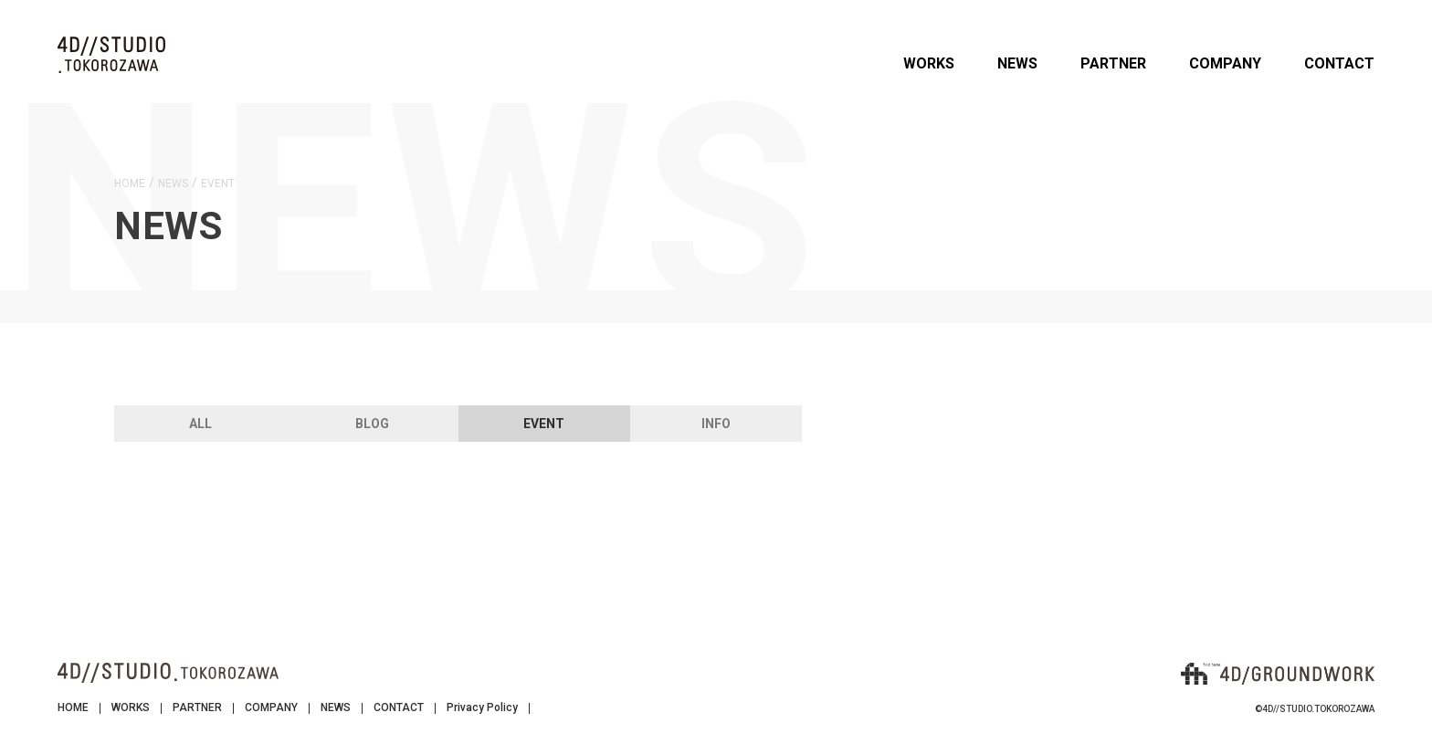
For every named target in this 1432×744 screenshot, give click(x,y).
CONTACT (1339, 63)
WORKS (928, 63)
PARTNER (1113, 63)
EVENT (543, 423)
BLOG (372, 423)
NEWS (1017, 63)
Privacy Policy (482, 707)
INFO (716, 423)
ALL (200, 423)
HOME (73, 707)
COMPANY (1225, 63)
